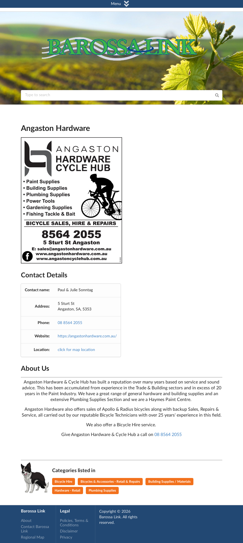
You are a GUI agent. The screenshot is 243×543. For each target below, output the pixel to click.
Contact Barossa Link (35, 529)
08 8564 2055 (70, 323)
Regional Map (32, 537)
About (26, 521)
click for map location (76, 350)
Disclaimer (69, 531)
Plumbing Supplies (102, 490)
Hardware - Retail (67, 490)
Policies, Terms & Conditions (74, 523)
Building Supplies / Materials (169, 481)
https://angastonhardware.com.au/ (87, 336)
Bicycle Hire (63, 481)
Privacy (66, 537)
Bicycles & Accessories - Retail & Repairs (110, 481)
